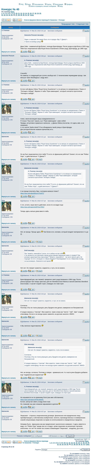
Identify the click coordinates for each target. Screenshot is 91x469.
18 (35, 13)
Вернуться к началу (9, 52)
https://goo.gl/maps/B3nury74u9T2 (32, 193)
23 (7, 15)
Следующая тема (82, 24)
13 (23, 13)
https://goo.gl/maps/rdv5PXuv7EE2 (32, 207)
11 (19, 13)
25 (11, 15)
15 (28, 13)
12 (21, 13)
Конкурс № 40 (10, 9)
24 (9, 15)
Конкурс (62, 20)
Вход (60, 6)
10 (16, 13)
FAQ (21, 4)
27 (16, 15)
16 (30, 13)
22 (4, 15)
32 (28, 15)
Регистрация (58, 4)
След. (32, 15)
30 (23, 15)
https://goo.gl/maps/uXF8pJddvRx (31, 399)
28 (19, 15)
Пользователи (37, 4)
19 (38, 13)
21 (2, 15)
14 (26, 13)
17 (33, 13)
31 (26, 15)
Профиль (69, 4)
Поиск (28, 4)
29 (21, 15)
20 (40, 13)
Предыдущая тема (68, 24)
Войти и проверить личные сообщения (42, 6)
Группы (48, 4)
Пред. (13, 12)
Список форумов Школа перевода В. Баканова (40, 20)
